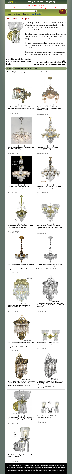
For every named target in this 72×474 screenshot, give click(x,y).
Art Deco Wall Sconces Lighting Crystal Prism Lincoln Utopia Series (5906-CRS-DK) (21, 382)
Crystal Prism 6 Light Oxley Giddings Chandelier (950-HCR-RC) (18, 187)
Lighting (17, 14)
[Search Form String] (24, 11)
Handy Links (36, 14)
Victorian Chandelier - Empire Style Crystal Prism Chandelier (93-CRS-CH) (20, 226)
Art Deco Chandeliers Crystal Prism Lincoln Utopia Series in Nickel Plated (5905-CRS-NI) (49, 265)
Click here (28, 52)
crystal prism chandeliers (39, 22)
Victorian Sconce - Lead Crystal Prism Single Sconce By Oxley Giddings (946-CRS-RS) (21, 418)
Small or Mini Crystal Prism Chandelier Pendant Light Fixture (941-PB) (19, 305)
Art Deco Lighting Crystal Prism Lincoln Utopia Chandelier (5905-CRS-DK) (21, 265)
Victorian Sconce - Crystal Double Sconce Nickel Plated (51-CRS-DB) (49, 416)
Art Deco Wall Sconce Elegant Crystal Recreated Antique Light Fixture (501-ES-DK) (21, 107)
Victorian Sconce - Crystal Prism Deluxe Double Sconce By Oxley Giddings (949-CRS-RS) (50, 227)
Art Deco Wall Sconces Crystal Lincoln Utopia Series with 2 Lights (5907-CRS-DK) (21, 343)
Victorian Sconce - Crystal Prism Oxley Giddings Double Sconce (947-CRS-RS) (48, 343)
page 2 (61, 54)
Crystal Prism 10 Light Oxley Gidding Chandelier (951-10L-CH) (47, 148)
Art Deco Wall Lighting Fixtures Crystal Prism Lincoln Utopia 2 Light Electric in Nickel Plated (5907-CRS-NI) (50, 305)
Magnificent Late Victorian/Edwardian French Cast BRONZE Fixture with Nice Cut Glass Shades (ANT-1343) (50, 108)
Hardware (26, 14)
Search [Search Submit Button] (36, 11)
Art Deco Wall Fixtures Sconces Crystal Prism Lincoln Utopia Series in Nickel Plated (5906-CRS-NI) (50, 383)
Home (9, 14)
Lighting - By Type (26, 72)
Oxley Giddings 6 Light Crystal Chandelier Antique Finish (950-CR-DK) (49, 187)
